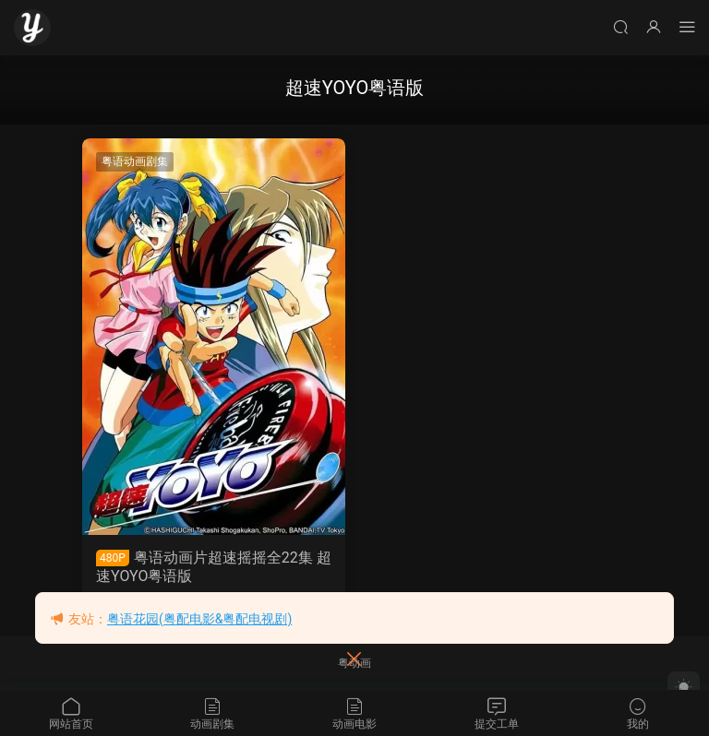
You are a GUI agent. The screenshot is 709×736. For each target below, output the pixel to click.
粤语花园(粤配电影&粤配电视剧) (199, 618)
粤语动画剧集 (135, 161)
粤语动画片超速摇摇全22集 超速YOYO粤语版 (213, 567)
